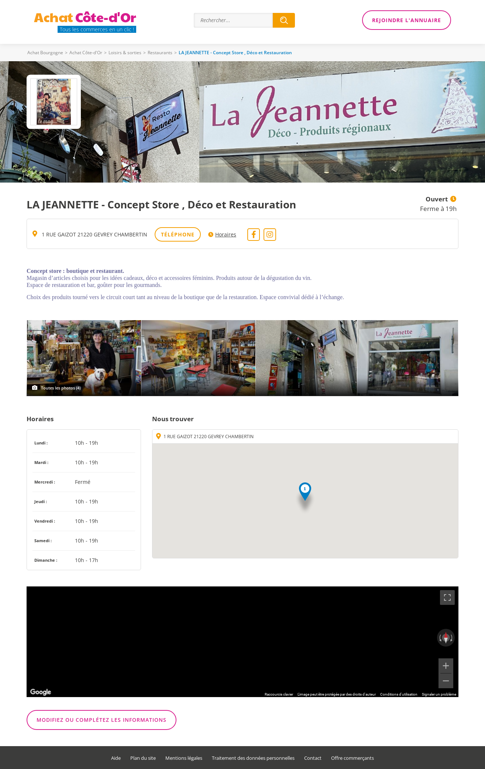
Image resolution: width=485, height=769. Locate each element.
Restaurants (160, 52)
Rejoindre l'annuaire (406, 20)
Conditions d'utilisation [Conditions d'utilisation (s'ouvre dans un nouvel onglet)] (398, 694)
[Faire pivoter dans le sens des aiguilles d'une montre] (452, 638)
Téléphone (178, 234)
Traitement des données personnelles (253, 758)
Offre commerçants (352, 758)
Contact (312, 758)
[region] (242, 641)
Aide (116, 758)
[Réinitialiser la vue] (446, 638)
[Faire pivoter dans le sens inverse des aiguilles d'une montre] (439, 638)
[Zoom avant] (445, 665)
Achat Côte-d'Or (85, 52)
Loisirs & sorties (125, 52)
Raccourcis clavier (279, 694)
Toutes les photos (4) (60, 388)
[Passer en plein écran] (447, 597)
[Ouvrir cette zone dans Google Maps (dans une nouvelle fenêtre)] (40, 692)
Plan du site (143, 758)
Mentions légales (183, 758)
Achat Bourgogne (45, 52)
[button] (305, 498)
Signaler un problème (439, 694)
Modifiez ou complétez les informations (101, 719)
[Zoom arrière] (445, 680)
